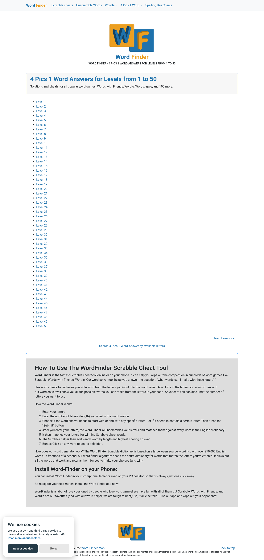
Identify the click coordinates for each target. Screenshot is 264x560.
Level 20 (41, 189)
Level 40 (41, 280)
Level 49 (41, 321)
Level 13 (41, 157)
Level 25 (41, 212)
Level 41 (41, 285)
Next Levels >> (224, 338)
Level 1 (41, 102)
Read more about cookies (24, 538)
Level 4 (41, 115)
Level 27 (41, 221)
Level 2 (41, 106)
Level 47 (41, 312)
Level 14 (41, 161)
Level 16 (41, 170)
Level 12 (41, 152)
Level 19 (41, 184)
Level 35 (41, 257)
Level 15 (41, 166)
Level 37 (41, 266)
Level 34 (41, 253)
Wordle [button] (110, 5)
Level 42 (41, 289)
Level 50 (41, 326)
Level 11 (41, 147)
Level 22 (41, 198)
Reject (54, 548)
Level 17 (41, 175)
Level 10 (41, 143)
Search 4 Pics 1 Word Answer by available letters (132, 346)
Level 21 (41, 193)
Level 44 (41, 298)
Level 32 (41, 244)
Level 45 (41, 303)
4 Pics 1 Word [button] (130, 5)
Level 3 (41, 111)
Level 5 (41, 120)
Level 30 (41, 234)
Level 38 (41, 271)
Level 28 (41, 225)
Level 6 (41, 125)
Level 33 (41, 248)
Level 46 (41, 308)
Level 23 (41, 202)
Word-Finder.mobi (93, 548)
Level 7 (41, 129)
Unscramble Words (89, 5)
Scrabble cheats (62, 5)
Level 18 (41, 180)
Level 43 (41, 294)
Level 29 (41, 230)
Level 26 (41, 216)
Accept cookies (23, 548)
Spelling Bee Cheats (158, 5)
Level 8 (41, 134)
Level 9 (41, 138)
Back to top (227, 548)
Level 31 (41, 239)
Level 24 (41, 207)
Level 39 (41, 276)
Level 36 (41, 262)
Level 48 (41, 317)
